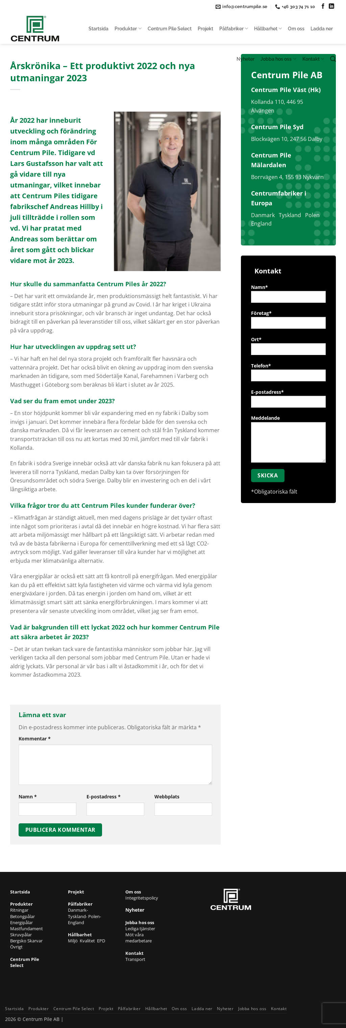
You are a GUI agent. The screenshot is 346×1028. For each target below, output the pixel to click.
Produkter (128, 28)
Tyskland (290, 215)
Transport (135, 959)
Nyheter (245, 59)
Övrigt (16, 947)
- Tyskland (78, 913)
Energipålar (21, 922)
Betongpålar (22, 916)
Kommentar (35, 738)
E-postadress (103, 796)
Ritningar (19, 910)
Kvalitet (88, 941)
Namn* (288, 295)
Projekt (205, 28)
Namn (28, 796)
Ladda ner (322, 28)
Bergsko (18, 941)
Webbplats (166, 796)
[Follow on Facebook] (323, 6)
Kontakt (313, 59)
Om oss (296, 28)
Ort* (288, 348)
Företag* (288, 321)
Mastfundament (26, 929)
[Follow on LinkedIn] (331, 6)
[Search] (333, 59)
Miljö (74, 941)
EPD (101, 941)
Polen (312, 215)
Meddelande (288, 441)
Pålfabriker (233, 28)
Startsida (98, 28)
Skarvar (35, 941)
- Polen (93, 916)
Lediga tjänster (141, 929)
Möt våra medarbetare (138, 938)
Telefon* (288, 374)
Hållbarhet (268, 28)
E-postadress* (288, 400)
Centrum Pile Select (170, 28)
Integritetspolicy (141, 898)
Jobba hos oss (278, 59)
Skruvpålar (21, 935)
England (261, 223)
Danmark (263, 215)
